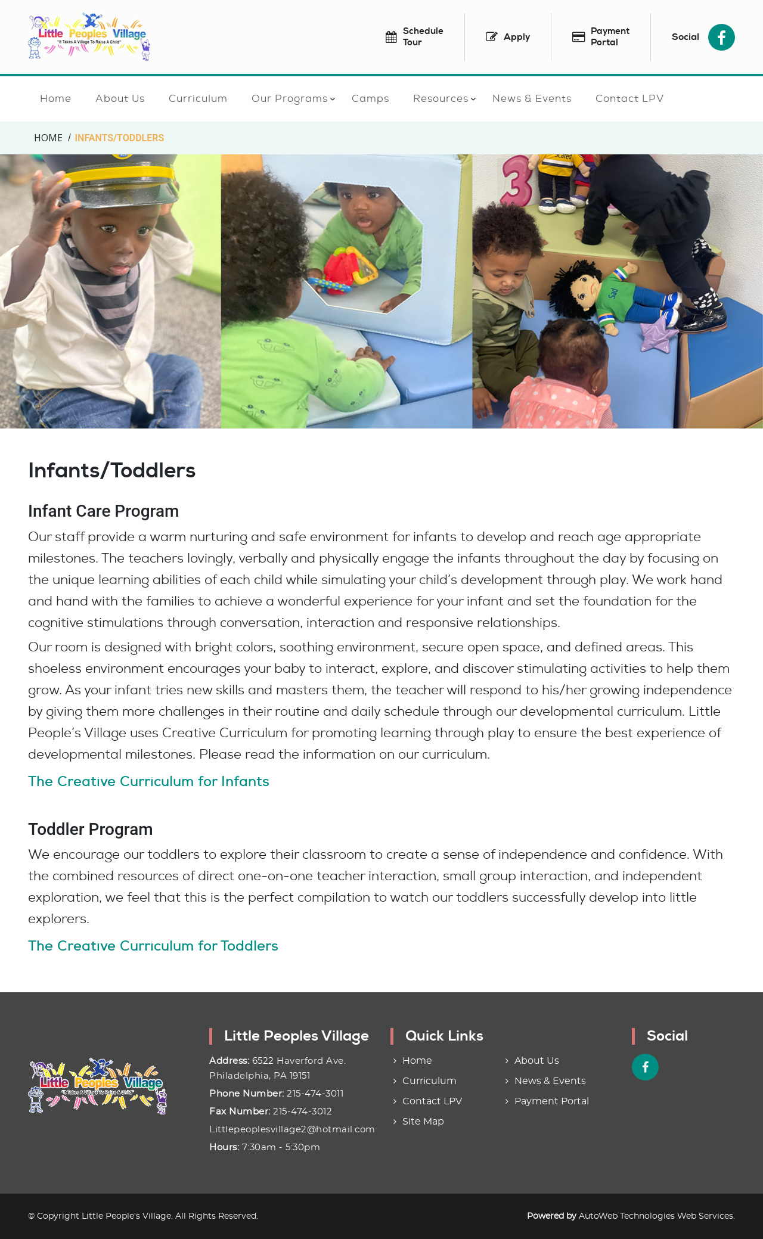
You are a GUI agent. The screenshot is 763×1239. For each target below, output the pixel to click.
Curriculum (198, 98)
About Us (120, 98)
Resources (441, 98)
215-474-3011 (315, 1093)
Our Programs (290, 98)
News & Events (532, 98)
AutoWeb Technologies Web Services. (657, 1216)
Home (56, 98)
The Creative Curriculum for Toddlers (153, 946)
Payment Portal (551, 1101)
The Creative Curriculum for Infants (148, 781)
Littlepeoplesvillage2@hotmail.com (292, 1129)
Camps (370, 98)
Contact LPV (629, 98)
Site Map (423, 1121)
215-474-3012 (302, 1111)
